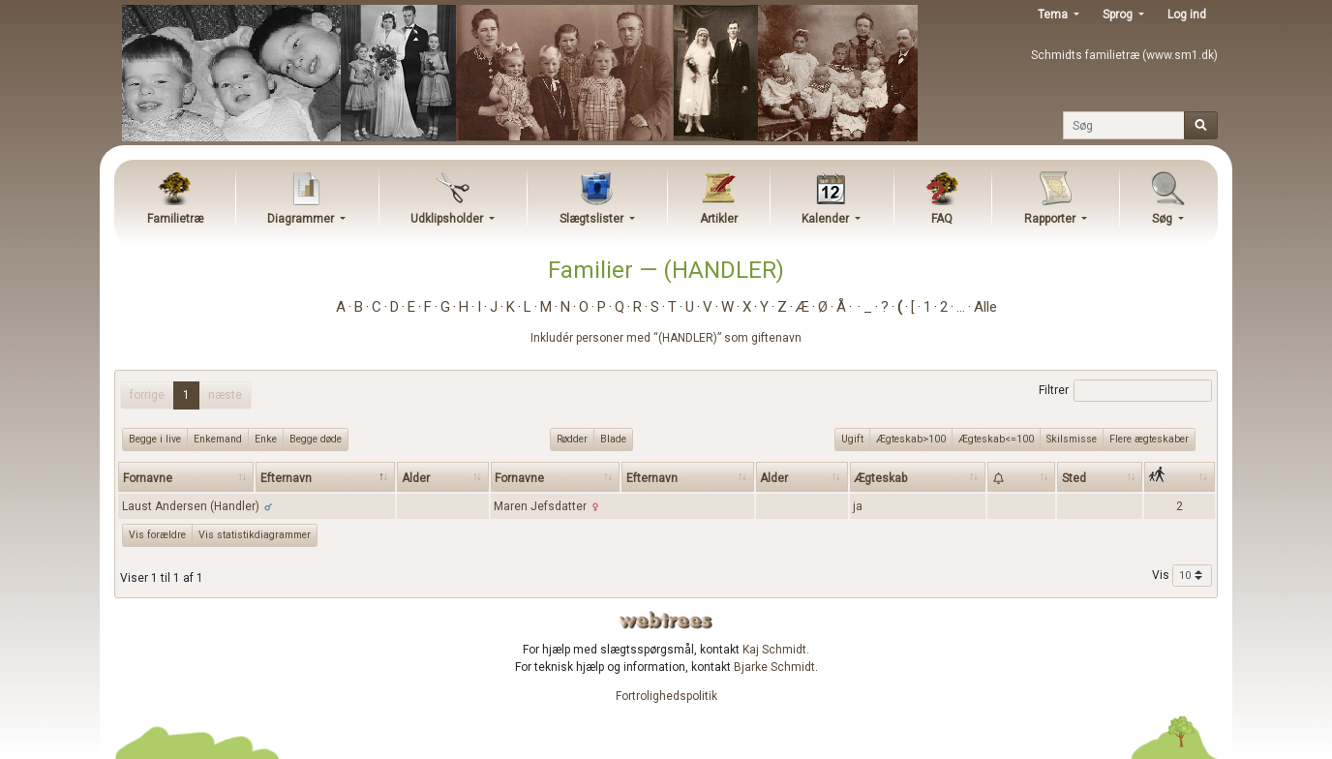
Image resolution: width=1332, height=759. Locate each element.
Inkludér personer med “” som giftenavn (666, 338)
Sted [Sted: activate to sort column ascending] (1074, 478)
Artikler (719, 219)
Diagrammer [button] (302, 219)
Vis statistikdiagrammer (254, 535)
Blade (613, 438)
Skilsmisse (1071, 438)
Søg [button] (1163, 219)
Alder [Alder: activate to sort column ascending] (416, 478)
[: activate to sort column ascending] (1021, 476)
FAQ (942, 219)
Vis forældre (157, 535)
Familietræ (175, 219)
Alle (985, 307)
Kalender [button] (827, 219)
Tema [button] (1054, 14)
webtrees (666, 620)
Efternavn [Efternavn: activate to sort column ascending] (652, 478)
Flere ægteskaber (1149, 438)
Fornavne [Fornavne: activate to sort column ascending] (147, 478)
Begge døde (315, 438)
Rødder (572, 438)
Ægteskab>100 (911, 438)
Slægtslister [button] (593, 219)
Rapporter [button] (1051, 219)
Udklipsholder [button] (448, 219)
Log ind (1186, 14)
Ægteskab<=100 (996, 438)
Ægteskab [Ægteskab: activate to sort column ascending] (880, 478)
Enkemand (218, 438)
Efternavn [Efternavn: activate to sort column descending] (286, 478)
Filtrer (1125, 391)
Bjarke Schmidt (774, 667)
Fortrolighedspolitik (666, 696)
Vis (1182, 576)
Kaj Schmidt (774, 649)
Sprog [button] (1119, 14)
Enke (266, 438)
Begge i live (155, 438)
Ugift (852, 438)
